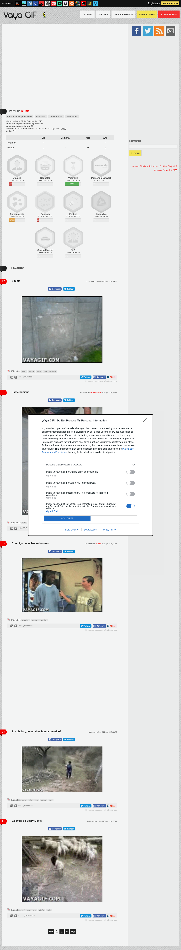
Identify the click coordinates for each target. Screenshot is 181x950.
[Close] (146, 421)
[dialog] (90, 475)
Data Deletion (72, 529)
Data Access (90, 529)
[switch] (130, 472)
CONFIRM (67, 518)
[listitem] (90, 464)
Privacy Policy (109, 529)
